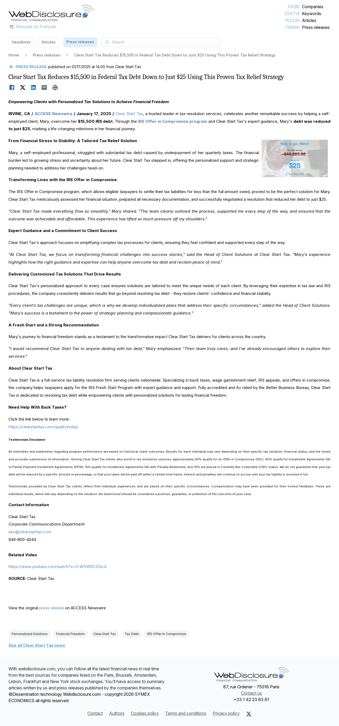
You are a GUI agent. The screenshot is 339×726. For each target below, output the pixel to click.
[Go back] (27, 67)
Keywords (311, 13)
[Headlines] (51, 12)
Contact (95, 713)
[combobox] (160, 42)
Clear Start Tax (129, 113)
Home (13, 55)
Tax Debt (131, 634)
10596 (293, 6)
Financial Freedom (70, 634)
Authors (116, 713)
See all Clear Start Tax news (36, 645)
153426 (292, 20)
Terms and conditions (185, 713)
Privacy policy (226, 713)
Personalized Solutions (30, 634)
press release (51, 607)
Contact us (251, 693)
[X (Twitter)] (249, 714)
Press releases (316, 27)
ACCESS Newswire (53, 113)
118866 (292, 27)
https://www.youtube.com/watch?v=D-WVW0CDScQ (57, 566)
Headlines (21, 42)
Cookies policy (145, 713)
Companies (312, 6)
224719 (292, 13)
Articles (309, 20)
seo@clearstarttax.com (29, 531)
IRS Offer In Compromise (166, 634)
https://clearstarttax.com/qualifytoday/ (43, 426)
